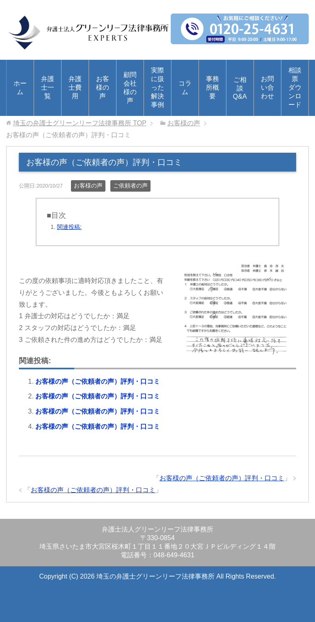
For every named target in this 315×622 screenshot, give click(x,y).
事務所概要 (212, 87)
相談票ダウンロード (294, 87)
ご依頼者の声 (130, 185)
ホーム (20, 87)
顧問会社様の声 (130, 87)
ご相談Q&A (240, 88)
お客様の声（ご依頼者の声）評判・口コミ (97, 381)
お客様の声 (102, 87)
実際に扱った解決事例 (157, 87)
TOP (79, 123)
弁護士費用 (75, 87)
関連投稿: (69, 227)
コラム (185, 87)
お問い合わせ (267, 87)
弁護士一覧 (47, 87)
